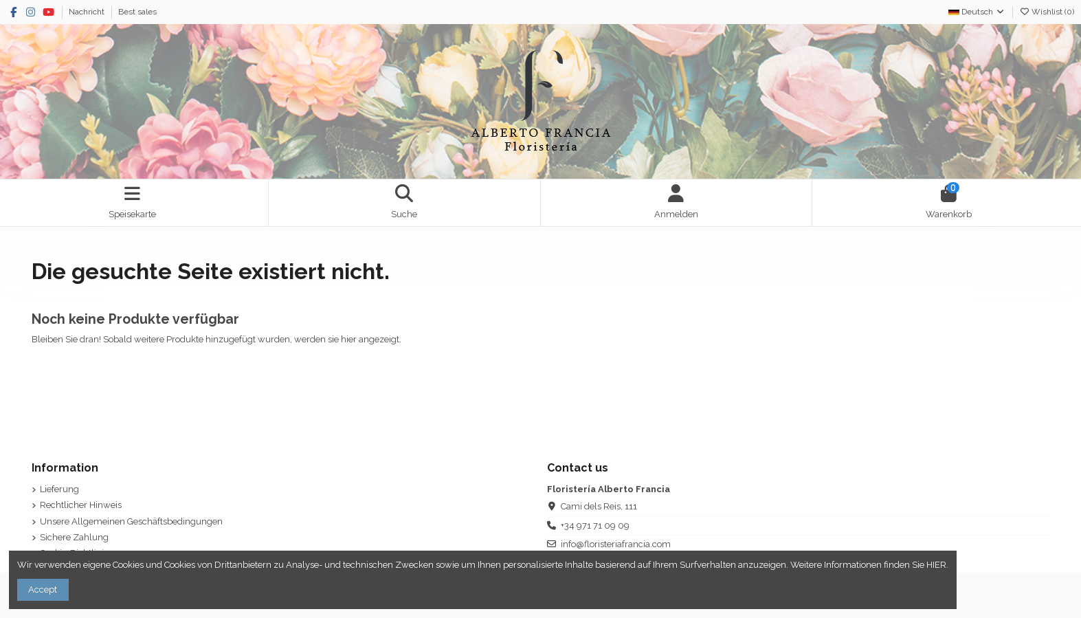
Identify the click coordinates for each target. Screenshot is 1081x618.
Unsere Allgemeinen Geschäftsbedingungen (131, 521)
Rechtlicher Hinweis (81, 505)
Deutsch (976, 11)
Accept (42, 589)
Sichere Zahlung (74, 537)
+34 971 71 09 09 (595, 525)
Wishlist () (1046, 11)
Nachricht (88, 11)
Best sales (137, 11)
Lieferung (59, 489)
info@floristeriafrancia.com (616, 544)
